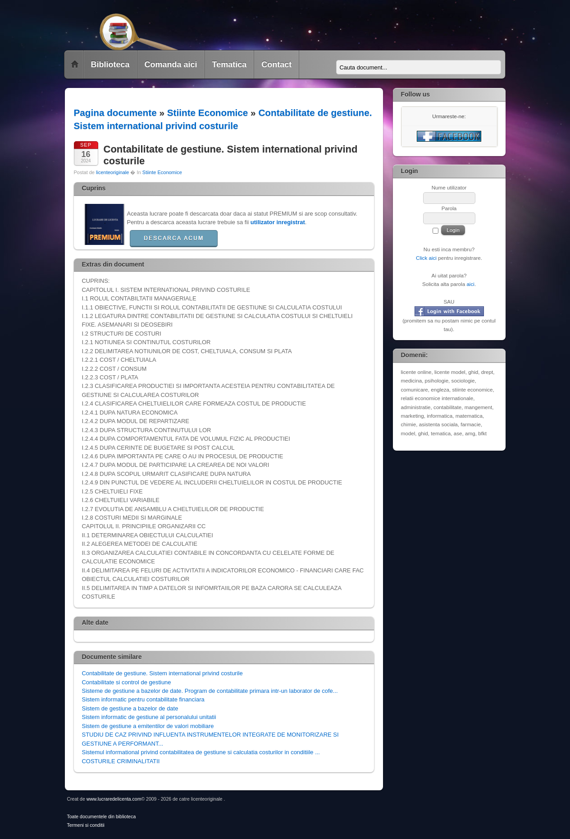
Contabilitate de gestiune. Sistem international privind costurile (162, 673)
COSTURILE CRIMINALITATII (121, 761)
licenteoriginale (112, 172)
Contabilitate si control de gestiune (126, 682)
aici (470, 284)
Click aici (426, 258)
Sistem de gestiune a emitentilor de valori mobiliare (148, 726)
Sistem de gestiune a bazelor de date (130, 708)
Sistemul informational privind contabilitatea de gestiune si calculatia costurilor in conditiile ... (201, 752)
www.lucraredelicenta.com (114, 799)
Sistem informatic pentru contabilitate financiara (143, 699)
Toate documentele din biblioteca (101, 816)
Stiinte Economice (207, 112)
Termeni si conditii (86, 825)
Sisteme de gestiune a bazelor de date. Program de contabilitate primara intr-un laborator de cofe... (210, 690)
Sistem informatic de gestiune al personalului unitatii (149, 717)
